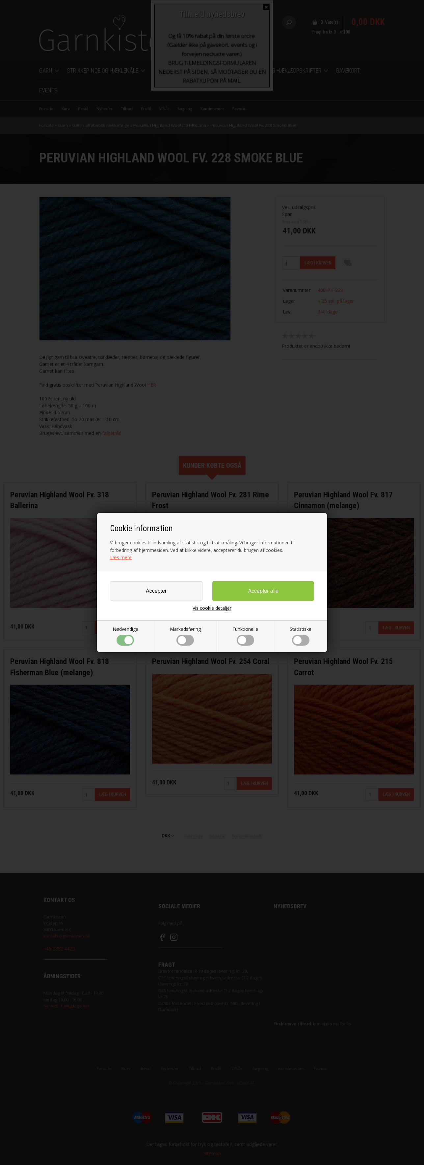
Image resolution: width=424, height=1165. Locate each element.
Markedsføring (185, 636)
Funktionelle (245, 636)
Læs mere (121, 557)
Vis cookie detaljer (212, 608)
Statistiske (300, 636)
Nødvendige (125, 636)
